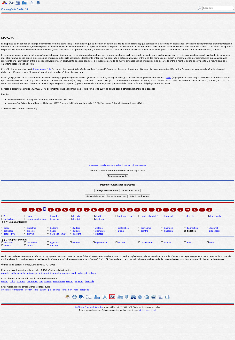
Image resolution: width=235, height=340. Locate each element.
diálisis (53, 230)
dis (49, 69)
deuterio (99, 219)
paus (168, 77)
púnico (43, 289)
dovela (7, 245)
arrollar (28, 289)
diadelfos (31, 227)
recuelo (21, 273)
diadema (54, 227)
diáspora (76, 233)
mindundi (44, 273)
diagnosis (168, 227)
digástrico (54, 242)
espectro (79, 281)
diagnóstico (192, 227)
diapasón (168, 230)
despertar (54, 219)
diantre (144, 230)
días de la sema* (58, 233)
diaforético (123, 227)
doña (211, 242)
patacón (5, 273)
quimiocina (32, 273)
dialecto (31, 230)
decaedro (54, 216)
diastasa (99, 233)
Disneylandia (147, 242)
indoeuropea (39, 69)
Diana (121, 230)
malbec (66, 273)
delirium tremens (126, 216)
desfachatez (10, 219)
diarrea (30, 233)
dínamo (76, 242)
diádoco (76, 227)
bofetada (89, 281)
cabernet (82, 273)
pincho (4, 281)
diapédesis (214, 230)
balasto (92, 273)
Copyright (99, 307)
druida (30, 245)
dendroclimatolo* (149, 216)
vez (41, 281)
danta (29, 216)
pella (13, 273)
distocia (167, 242)
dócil (189, 242)
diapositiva (9, 233)
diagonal (213, 227)
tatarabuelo (59, 281)
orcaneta (21, 281)
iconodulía (55, 273)
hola (76, 289)
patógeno (84, 289)
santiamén (67, 289)
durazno (54, 245)
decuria (76, 216)
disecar (121, 242)
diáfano (99, 227)
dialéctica (8, 230)
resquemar (32, 281)
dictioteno (32, 242)
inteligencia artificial (147, 310)
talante (56, 289)
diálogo (76, 230)
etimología (17, 289)
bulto (12, 281)
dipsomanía (101, 242)
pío (49, 289)
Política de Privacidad (84, 307)
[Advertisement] (117, 24)
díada (6, 227)
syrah (73, 273)
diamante (100, 230)
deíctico (99, 216)
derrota (190, 216)
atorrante (6, 289)
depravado (169, 216)
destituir (76, 219)
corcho (69, 281)
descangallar (215, 216)
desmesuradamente (36, 219)
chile (35, 289)
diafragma (146, 227)
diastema (8, 242)
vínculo (48, 281)
